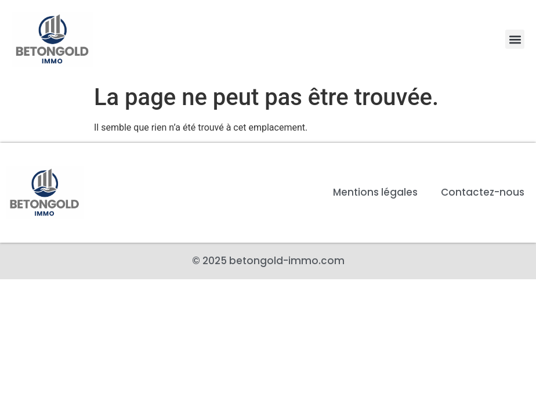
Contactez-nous (482, 192)
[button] (514, 39)
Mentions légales (375, 192)
